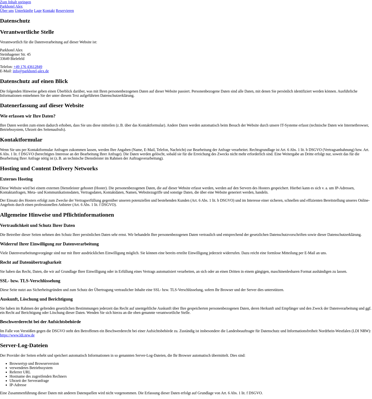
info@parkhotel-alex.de (31, 71)
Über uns (7, 11)
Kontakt (49, 11)
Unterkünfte (24, 11)
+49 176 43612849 (28, 67)
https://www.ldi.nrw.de (17, 335)
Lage (38, 11)
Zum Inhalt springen (15, 2)
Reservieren (65, 11)
